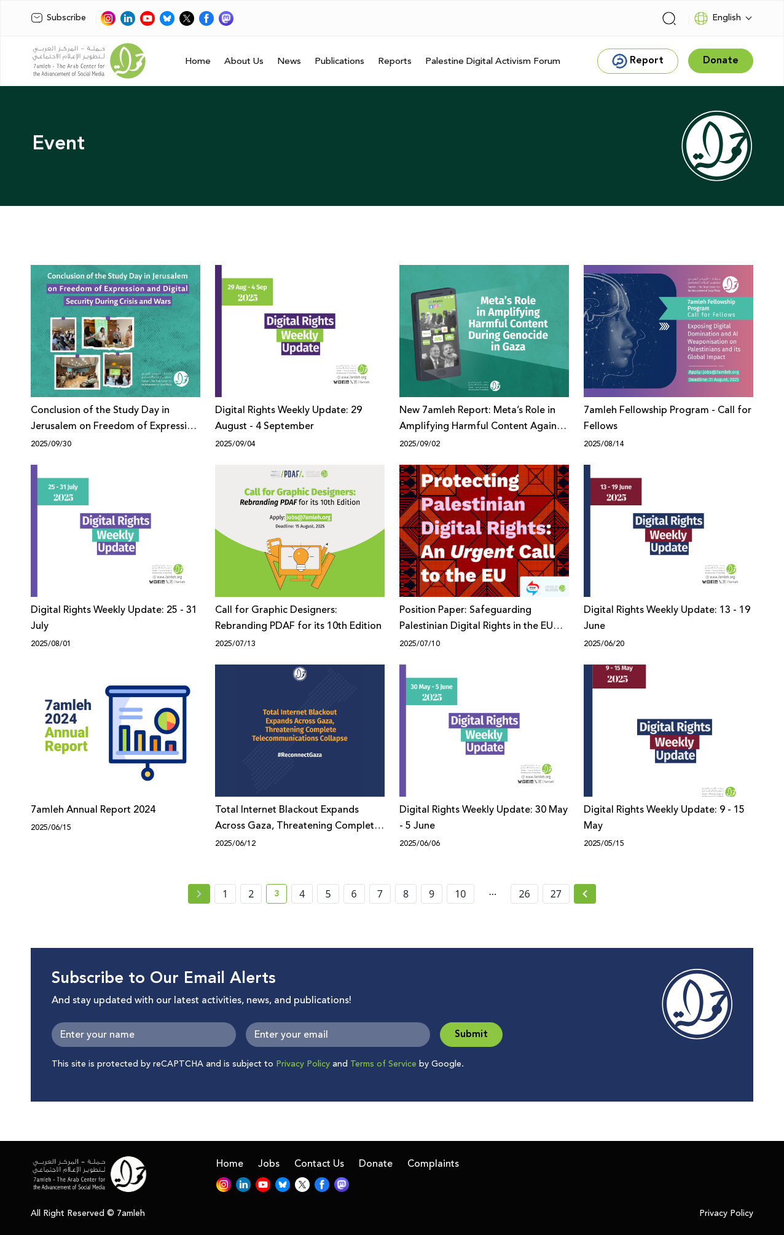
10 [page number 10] (460, 894)
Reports (395, 61)
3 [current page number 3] (280, 895)
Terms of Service (383, 1064)
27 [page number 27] (556, 894)
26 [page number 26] (524, 894)
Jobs (269, 1163)
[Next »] (585, 894)
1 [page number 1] (225, 894)
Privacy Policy (303, 1064)
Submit (471, 1034)
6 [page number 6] (354, 894)
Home (198, 61)
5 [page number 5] (328, 894)
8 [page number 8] (406, 894)
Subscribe (58, 18)
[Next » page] (585, 894)
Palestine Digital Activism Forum (492, 61)
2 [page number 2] (251, 894)
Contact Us (319, 1163)
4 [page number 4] (302, 894)
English (717, 18)
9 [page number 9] (431, 894)
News (289, 61)
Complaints (433, 1163)
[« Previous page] (199, 894)
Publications (339, 61)
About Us (244, 61)
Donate (376, 1163)
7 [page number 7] (380, 894)
